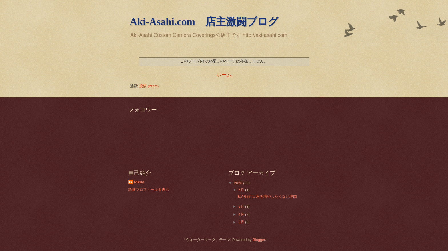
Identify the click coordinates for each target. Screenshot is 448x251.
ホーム (224, 75)
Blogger (259, 240)
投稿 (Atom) (149, 86)
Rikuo (139, 182)
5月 (241, 206)
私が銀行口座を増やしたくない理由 (267, 196)
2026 (238, 183)
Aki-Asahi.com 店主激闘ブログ (204, 21)
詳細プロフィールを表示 (148, 189)
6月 (241, 190)
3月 (241, 222)
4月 (241, 214)
